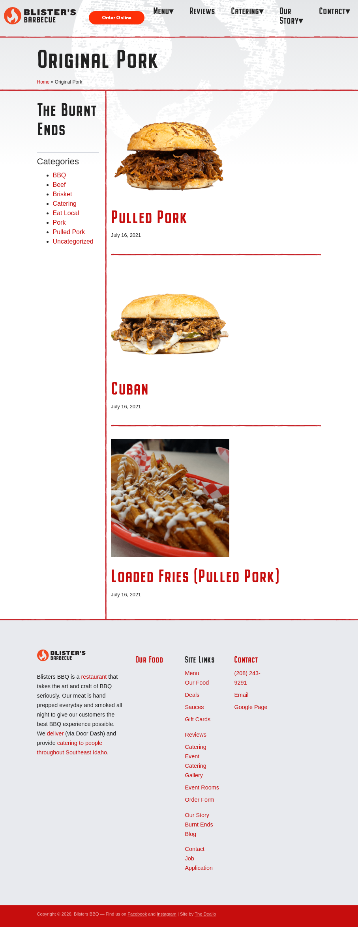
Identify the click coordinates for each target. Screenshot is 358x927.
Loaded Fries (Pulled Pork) (195, 576)
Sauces (194, 707)
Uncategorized (73, 241)
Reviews (202, 11)
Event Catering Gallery (195, 765)
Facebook (137, 914)
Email (241, 695)
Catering (245, 11)
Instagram (166, 914)
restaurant (94, 677)
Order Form (199, 800)
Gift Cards (197, 719)
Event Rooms (202, 787)
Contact (332, 11)
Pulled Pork (69, 232)
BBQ (59, 175)
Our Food (149, 659)
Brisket (62, 194)
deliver (55, 733)
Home (43, 82)
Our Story (288, 16)
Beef (59, 184)
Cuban (129, 388)
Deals (192, 695)
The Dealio (205, 914)
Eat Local (66, 213)
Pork (59, 222)
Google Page (250, 707)
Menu (161, 11)
